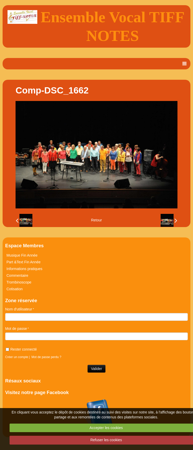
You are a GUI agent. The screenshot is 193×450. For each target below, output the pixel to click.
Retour (96, 220)
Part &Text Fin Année (23, 262)
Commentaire (17, 275)
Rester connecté (21, 349)
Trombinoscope (18, 282)
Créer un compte (16, 357)
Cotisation (14, 289)
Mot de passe (16, 328)
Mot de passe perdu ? (46, 357)
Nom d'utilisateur (18, 309)
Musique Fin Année (22, 255)
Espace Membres (24, 245)
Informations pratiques (24, 269)
